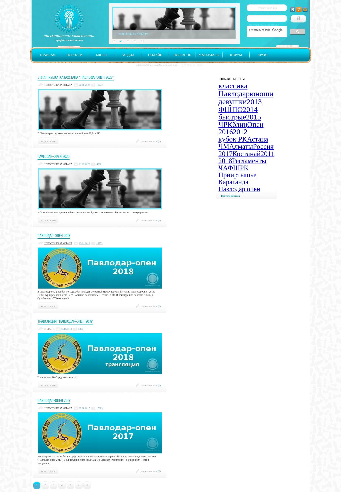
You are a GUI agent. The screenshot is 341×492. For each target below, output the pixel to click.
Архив (263, 55)
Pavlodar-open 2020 (54, 156)
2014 (250, 109)
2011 (267, 154)
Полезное (182, 55)
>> (87, 485)
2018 (225, 161)
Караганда (234, 182)
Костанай (246, 154)
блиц (239, 125)
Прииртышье (237, 175)
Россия (263, 146)
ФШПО (231, 109)
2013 (254, 102)
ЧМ (224, 146)
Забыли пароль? (270, 24)
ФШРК (238, 168)
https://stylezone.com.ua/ (192, 65)
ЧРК (226, 124)
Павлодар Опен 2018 (54, 235)
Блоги (101, 55)
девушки (233, 101)
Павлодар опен (239, 188)
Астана (257, 139)
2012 (240, 132)
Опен (255, 125)
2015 (253, 117)
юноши (261, 93)
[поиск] (266, 30)
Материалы (209, 55)
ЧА (223, 168)
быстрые (232, 117)
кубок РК (233, 139)
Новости (74, 55)
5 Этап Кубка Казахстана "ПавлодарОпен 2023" (76, 77)
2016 (226, 132)
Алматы (241, 146)
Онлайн (155, 55)
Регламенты (249, 161)
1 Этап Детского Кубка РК (132, 33)
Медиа (128, 55)
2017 (226, 154)
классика (233, 86)
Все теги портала (230, 195)
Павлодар (234, 93)
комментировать (151, 141)
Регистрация (254, 24)
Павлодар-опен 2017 (54, 400)
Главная (47, 55)
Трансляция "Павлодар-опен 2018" (65, 321)
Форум (236, 55)
